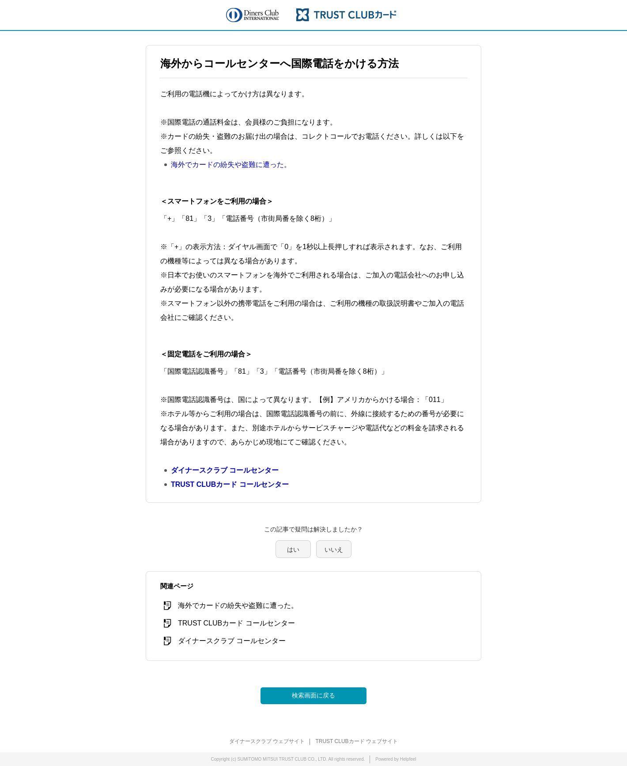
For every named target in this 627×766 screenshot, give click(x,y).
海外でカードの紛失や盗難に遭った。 (231, 164)
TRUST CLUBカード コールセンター (230, 484)
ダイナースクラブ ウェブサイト (267, 741)
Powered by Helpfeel (395, 759)
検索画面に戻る (313, 695)
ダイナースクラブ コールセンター (225, 470)
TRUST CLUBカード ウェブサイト (356, 741)
